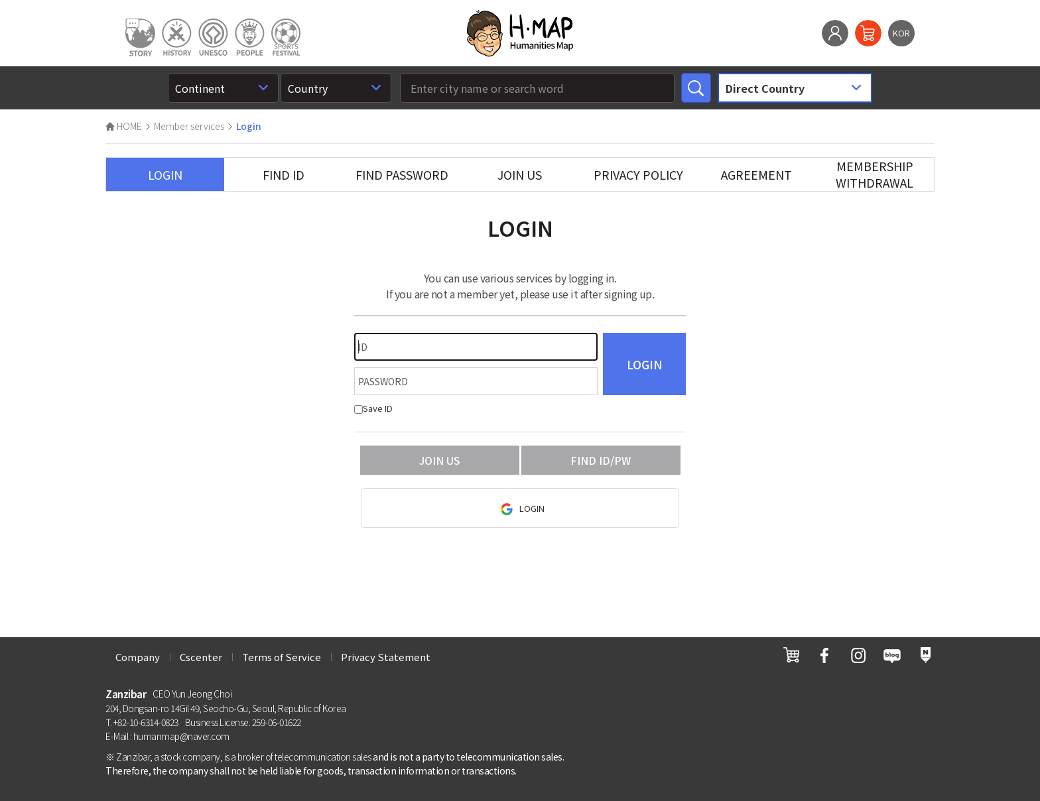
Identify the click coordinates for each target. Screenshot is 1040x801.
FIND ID (283, 174)
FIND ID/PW (600, 460)
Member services (189, 126)
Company (137, 657)
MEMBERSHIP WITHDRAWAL (874, 174)
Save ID (373, 408)
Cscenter (201, 657)
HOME (123, 126)
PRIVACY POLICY (638, 174)
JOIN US (519, 174)
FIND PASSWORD (402, 174)
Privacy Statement (385, 657)
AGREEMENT (756, 174)
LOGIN (165, 174)
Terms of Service (281, 657)
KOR (901, 33)
